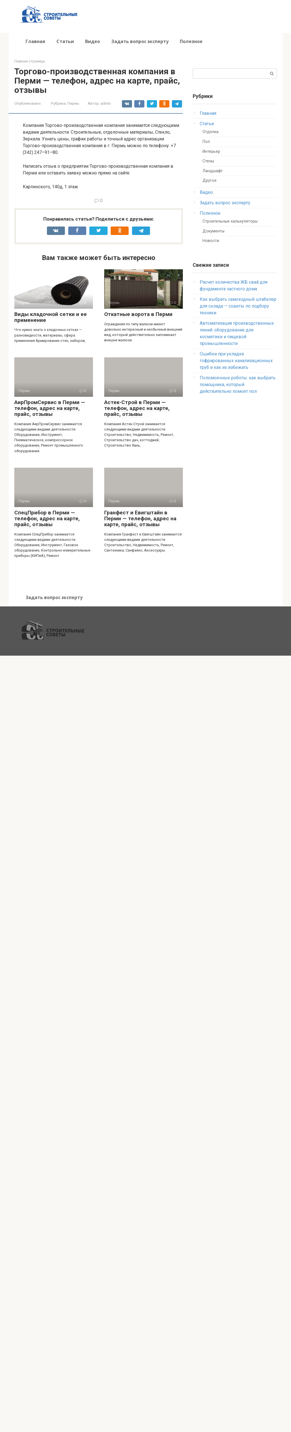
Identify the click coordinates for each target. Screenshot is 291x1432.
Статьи (65, 41)
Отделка (211, 131)
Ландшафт (213, 171)
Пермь (73, 103)
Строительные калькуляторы (230, 221)
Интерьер (211, 151)
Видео (92, 41)
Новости (211, 240)
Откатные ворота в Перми (138, 314)
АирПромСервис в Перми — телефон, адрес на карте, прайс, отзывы (49, 408)
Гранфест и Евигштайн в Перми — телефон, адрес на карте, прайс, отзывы (140, 518)
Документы (213, 231)
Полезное (191, 41)
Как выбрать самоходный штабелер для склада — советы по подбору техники (238, 306)
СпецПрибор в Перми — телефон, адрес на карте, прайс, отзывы (47, 518)
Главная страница (29, 61)
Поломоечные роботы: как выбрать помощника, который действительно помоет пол (238, 384)
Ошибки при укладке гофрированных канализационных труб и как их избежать (236, 360)
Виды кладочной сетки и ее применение (50, 317)
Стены (208, 161)
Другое (210, 180)
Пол (206, 141)
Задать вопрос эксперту (140, 41)
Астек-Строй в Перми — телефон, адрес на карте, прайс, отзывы (137, 408)
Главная (35, 41)
